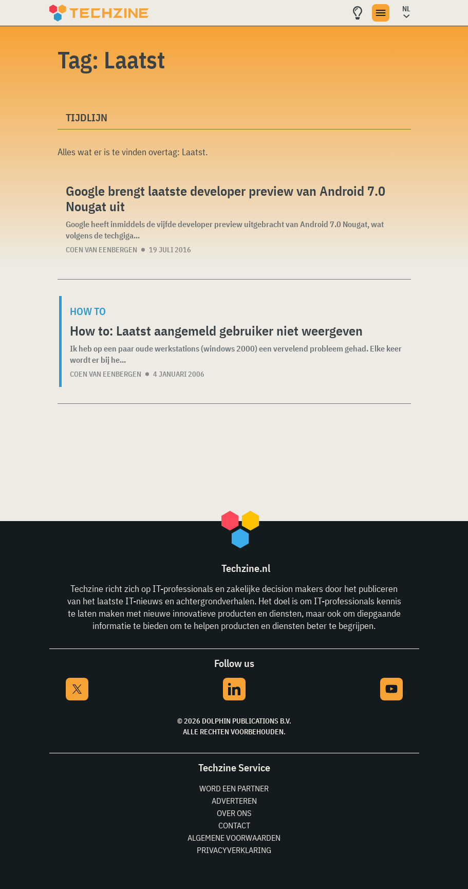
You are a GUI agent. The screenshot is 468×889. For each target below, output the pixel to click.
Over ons (234, 813)
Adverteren (234, 800)
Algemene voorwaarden (234, 837)
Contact (234, 825)
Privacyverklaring (234, 850)
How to (88, 311)
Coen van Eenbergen (101, 249)
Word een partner (234, 788)
